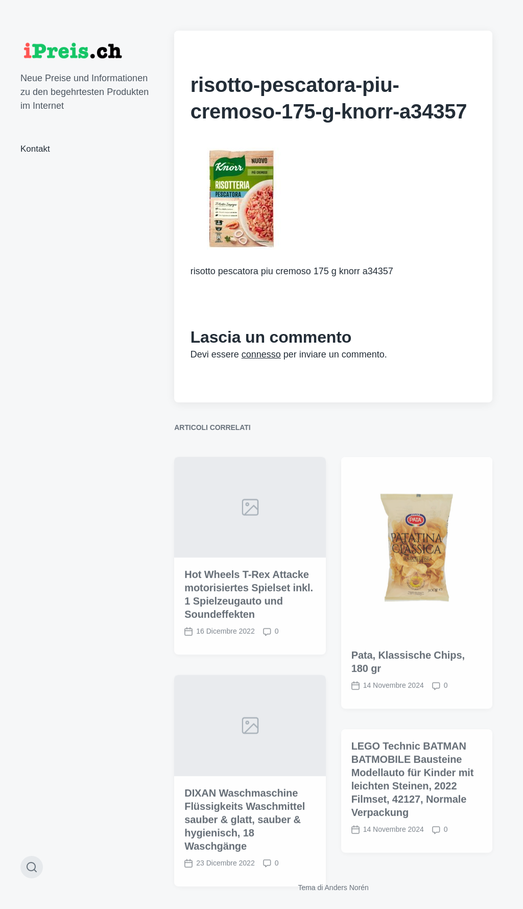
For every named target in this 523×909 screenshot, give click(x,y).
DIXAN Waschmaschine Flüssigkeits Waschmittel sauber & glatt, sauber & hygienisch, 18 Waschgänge (244, 864)
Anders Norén (347, 887)
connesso (261, 354)
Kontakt (35, 149)
